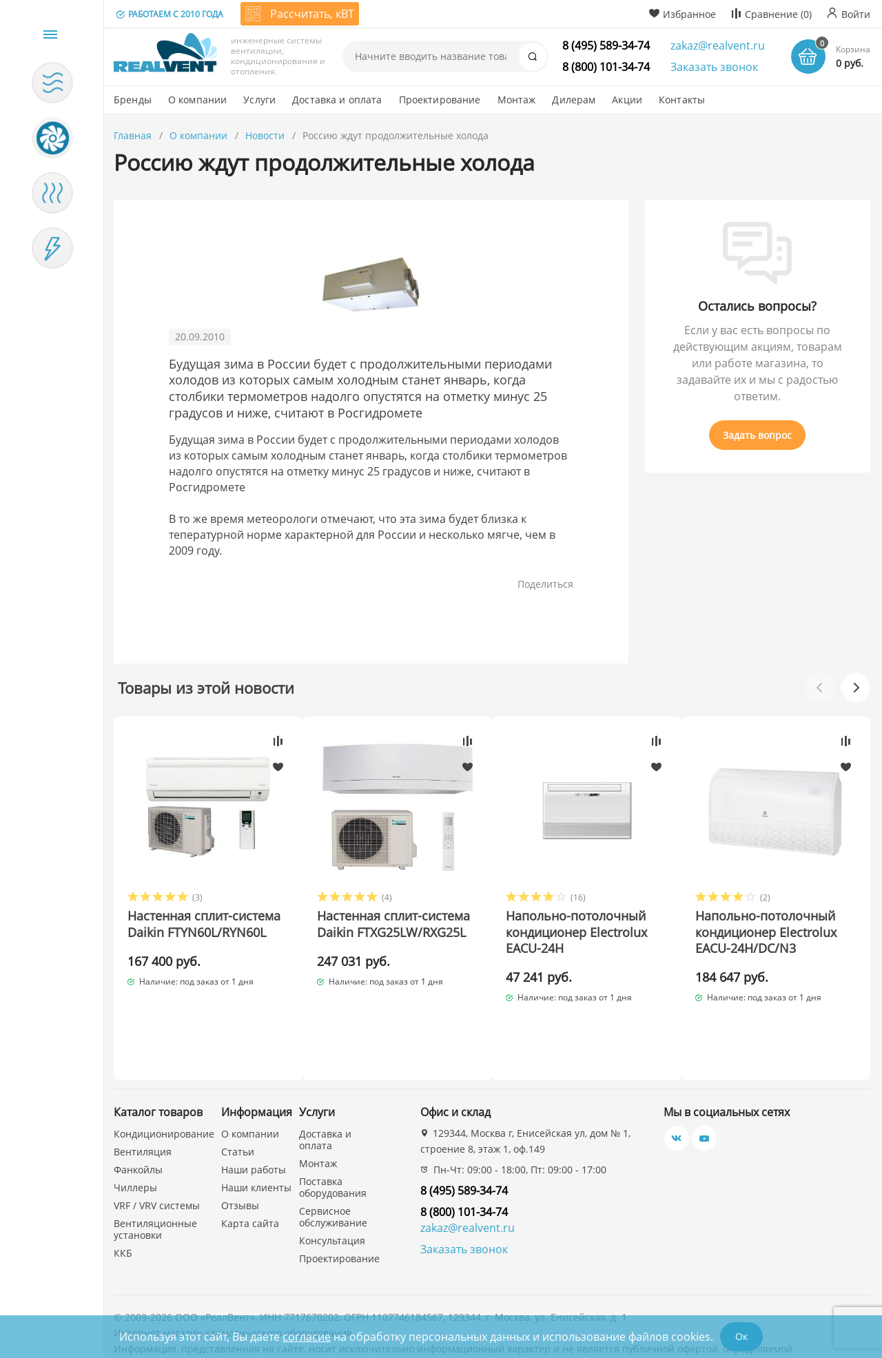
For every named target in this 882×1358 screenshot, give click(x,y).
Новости (265, 135)
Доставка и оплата (325, 1092)
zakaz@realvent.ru (717, 45)
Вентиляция (143, 1104)
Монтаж (318, 1115)
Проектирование (339, 1210)
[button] (855, 687)
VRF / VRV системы (157, 1157)
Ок (741, 1336)
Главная (133, 135)
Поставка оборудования (333, 1139)
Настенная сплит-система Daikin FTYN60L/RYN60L (179, 932)
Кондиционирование (164, 1086)
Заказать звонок (714, 66)
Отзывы (240, 1157)
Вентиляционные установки (155, 1181)
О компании (198, 135)
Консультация (332, 1193)
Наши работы (253, 1122)
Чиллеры (135, 1139)
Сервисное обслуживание (333, 1169)
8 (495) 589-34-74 (606, 45)
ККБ (123, 1205)
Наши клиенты (256, 1139)
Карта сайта (250, 1175)
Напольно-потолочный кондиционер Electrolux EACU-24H (584, 932)
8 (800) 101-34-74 (606, 66)
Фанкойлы (138, 1122)
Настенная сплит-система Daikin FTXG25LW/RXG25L (375, 932)
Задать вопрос (757, 435)
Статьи (237, 1104)
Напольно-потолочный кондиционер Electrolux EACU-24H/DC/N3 (778, 932)
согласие (307, 1336)
